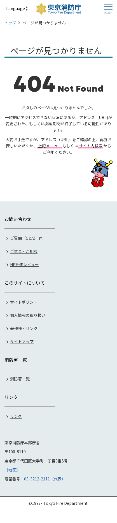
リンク (16, 416)
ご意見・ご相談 (24, 251)
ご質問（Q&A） (24, 238)
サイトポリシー (24, 301)
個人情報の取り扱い (27, 315)
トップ (10, 22)
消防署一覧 (20, 379)
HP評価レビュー (24, 264)
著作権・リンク (24, 328)
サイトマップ (22, 341)
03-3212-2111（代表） (44, 479)
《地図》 (12, 470)
